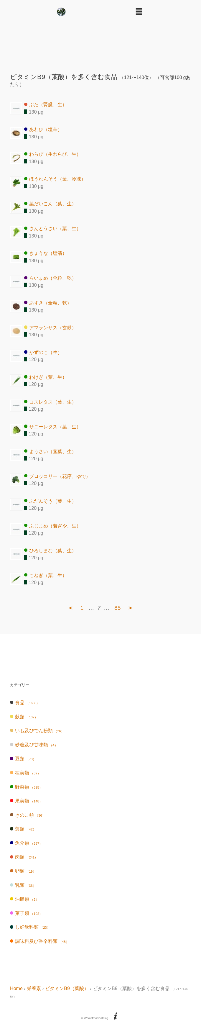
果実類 (26, 800)
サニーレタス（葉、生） (52, 426)
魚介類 (26, 843)
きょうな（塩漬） (45, 253)
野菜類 (26, 786)
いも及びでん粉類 (37, 730)
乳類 (23, 885)
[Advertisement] (100, 42)
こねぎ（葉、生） (45, 575)
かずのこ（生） (43, 352)
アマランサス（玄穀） (50, 327)
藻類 (23, 828)
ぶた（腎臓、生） (45, 104)
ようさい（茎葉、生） (50, 451)
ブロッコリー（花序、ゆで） (57, 476)
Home (16, 988)
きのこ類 (27, 814)
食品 (24, 702)
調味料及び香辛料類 (39, 941)
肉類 (24, 856)
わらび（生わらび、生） (52, 154)
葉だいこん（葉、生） (50, 203)
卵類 (23, 871)
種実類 (25, 772)
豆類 (23, 758)
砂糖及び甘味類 (33, 744)
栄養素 (34, 988)
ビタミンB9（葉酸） (67, 988)
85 (117, 608)
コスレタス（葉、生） (50, 401)
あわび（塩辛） (43, 129)
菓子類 (26, 913)
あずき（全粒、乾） (48, 302)
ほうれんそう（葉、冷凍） (55, 178)
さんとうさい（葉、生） (52, 228)
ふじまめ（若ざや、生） (52, 525)
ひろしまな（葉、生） (50, 550)
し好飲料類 (30, 927)
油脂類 (24, 899)
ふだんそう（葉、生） (50, 500)
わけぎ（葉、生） (45, 376)
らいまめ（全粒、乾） (50, 277)
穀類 (24, 716)
